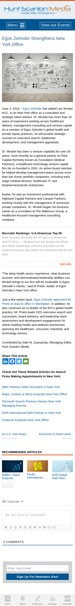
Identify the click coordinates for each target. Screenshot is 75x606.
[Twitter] (19, 361)
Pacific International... (36, 476)
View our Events (55, 25)
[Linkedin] (5, 361)
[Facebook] (12, 361)
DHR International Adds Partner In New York (31, 412)
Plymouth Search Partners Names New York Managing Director (31, 403)
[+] (54, 527)
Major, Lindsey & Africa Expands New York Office (34, 394)
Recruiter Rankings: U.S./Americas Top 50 (32, 233)
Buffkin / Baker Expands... (11, 476)
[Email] (26, 361)
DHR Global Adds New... (59, 476)
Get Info (65, 264)
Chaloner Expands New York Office (25, 420)
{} (49, 527)
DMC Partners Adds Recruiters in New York (31, 387)
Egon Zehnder (32, 108)
